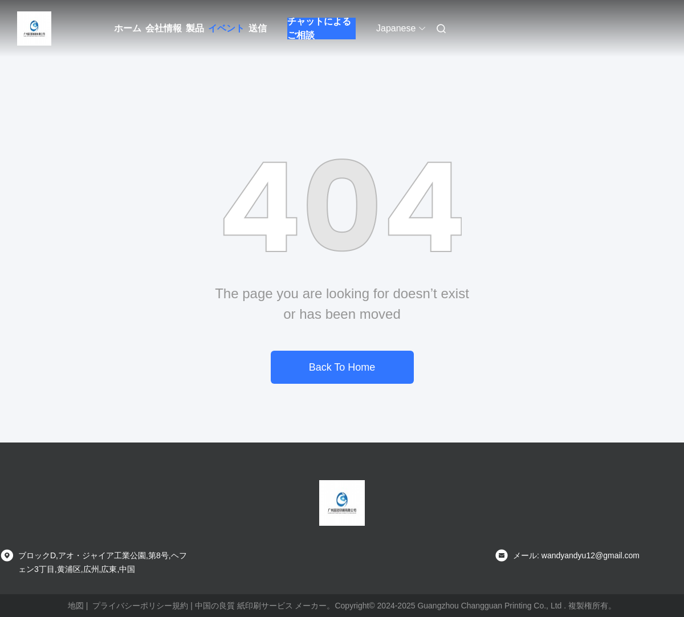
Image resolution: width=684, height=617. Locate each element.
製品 (195, 28)
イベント (226, 28)
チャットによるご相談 (319, 28)
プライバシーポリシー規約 (140, 605)
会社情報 (163, 28)
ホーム (127, 28)
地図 (76, 605)
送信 (258, 28)
